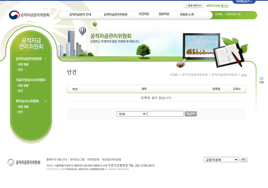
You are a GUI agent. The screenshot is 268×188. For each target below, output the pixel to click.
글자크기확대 (222, 6)
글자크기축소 (227, 6)
